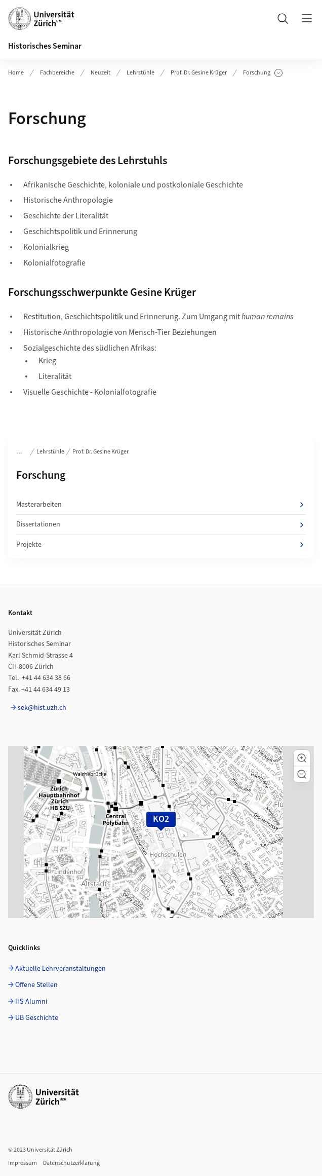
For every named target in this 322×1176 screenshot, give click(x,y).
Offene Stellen (36, 985)
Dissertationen (161, 524)
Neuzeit (100, 72)
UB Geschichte (36, 1018)
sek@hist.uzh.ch (42, 708)
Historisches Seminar (45, 46)
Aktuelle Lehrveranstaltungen (60, 969)
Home (16, 72)
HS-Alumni (31, 1002)
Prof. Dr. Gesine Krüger (199, 72)
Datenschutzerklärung (71, 1163)
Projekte (161, 544)
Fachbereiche (57, 72)
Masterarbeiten (161, 504)
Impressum (22, 1163)
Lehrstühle (140, 72)
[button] (302, 758)
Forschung (263, 73)
